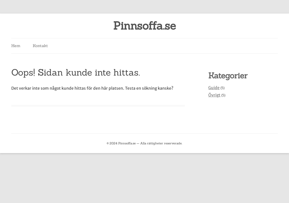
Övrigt (214, 95)
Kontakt (40, 45)
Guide (214, 87)
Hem (15, 45)
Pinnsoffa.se (144, 25)
